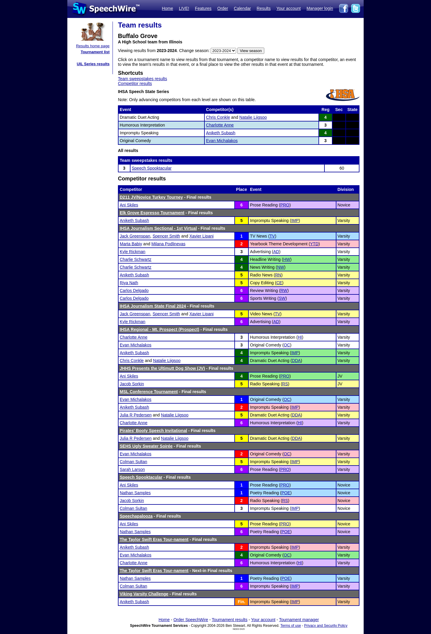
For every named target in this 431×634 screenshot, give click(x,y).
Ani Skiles (129, 205)
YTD (314, 243)
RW (283, 290)
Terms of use (290, 626)
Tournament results (230, 619)
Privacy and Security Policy (325, 626)
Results (264, 8)
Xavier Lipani (201, 236)
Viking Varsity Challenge (144, 594)
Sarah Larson (132, 469)
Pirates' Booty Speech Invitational (153, 430)
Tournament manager (299, 619)
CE (279, 282)
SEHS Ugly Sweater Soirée (146, 446)
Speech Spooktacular (152, 168)
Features (203, 8)
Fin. (241, 601)
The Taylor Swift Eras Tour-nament (154, 539)
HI (300, 337)
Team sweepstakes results (142, 78)
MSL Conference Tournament (149, 391)
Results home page (93, 46)
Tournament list (95, 52)
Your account (288, 8)
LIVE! (184, 8)
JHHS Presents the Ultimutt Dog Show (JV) (162, 368)
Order (222, 8)
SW (282, 298)
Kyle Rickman (132, 251)
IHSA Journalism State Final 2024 (153, 306)
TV (272, 236)
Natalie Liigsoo (253, 117)
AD (276, 251)
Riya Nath (129, 282)
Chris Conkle (218, 117)
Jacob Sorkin (132, 383)
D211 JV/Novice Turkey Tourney (151, 197)
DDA (296, 360)
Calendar (242, 8)
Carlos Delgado (134, 290)
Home (167, 8)
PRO (284, 205)
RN (278, 275)
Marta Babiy (131, 243)
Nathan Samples (135, 492)
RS (285, 383)
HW (286, 259)
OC (287, 345)
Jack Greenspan (135, 236)
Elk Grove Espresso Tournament (152, 212)
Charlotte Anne (220, 125)
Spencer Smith (166, 236)
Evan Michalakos (222, 140)
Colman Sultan (133, 461)
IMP (295, 220)
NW (280, 267)
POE (285, 492)
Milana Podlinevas (168, 243)
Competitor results (135, 83)
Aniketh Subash (220, 132)
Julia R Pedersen (136, 415)
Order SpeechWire (190, 619)
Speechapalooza (136, 516)
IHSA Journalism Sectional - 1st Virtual (158, 228)
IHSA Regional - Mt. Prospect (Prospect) (159, 329)
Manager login (319, 8)
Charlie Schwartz (135, 259)
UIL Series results (93, 64)
